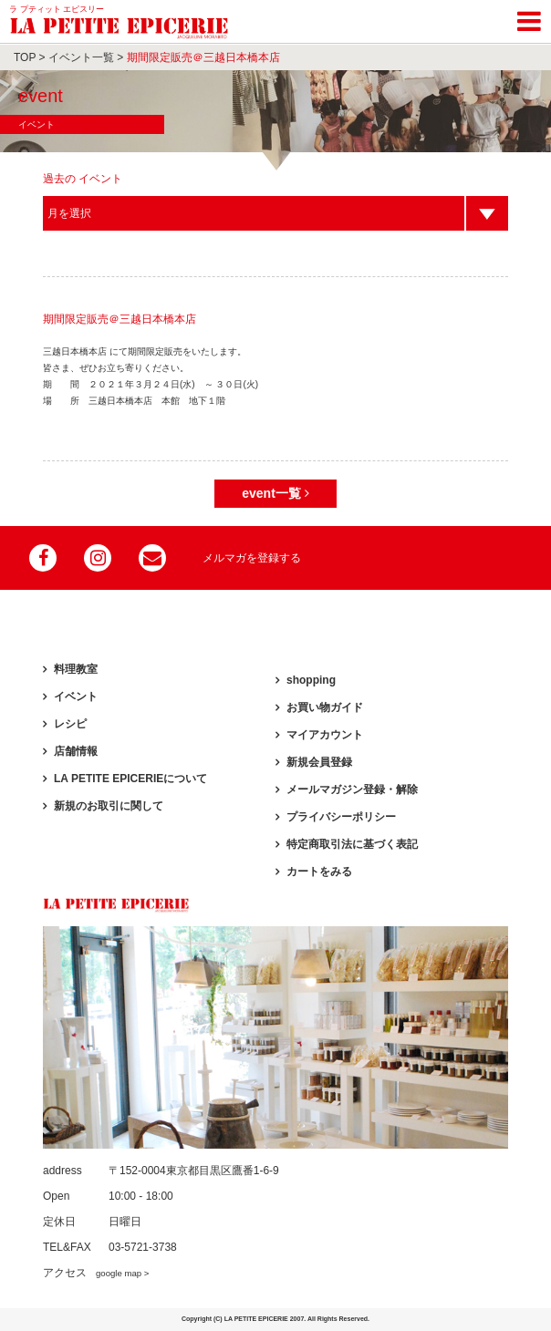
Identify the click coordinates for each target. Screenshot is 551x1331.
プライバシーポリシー (341, 816)
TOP (25, 57)
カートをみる (319, 871)
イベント (76, 696)
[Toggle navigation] (529, 18)
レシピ (70, 723)
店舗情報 (76, 751)
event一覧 (275, 493)
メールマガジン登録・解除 (352, 789)
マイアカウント (324, 734)
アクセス (96, 1272)
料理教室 (76, 669)
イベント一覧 (81, 57)
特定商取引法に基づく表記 (352, 844)
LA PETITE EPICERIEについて (130, 778)
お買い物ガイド (324, 707)
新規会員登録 (319, 762)
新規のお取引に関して (108, 806)
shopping (311, 680)
